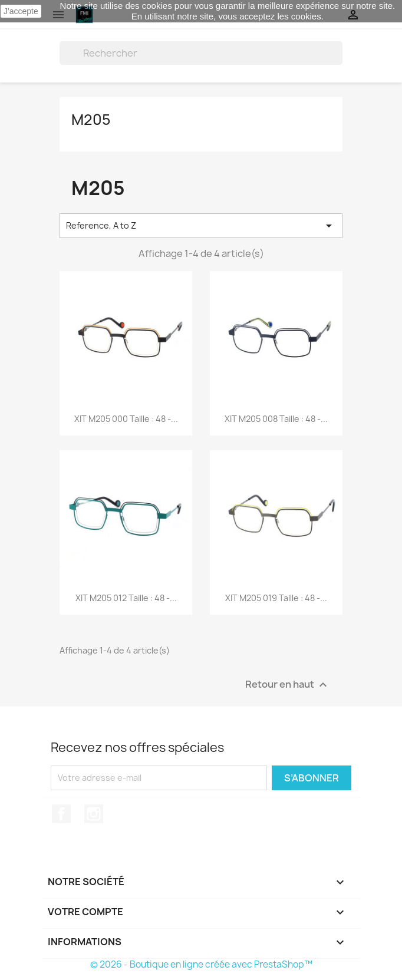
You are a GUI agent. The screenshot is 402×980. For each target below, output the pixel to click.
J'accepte (21, 11)
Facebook (61, 813)
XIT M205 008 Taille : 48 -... (276, 418)
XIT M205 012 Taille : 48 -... (126, 597)
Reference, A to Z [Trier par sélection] (201, 226)
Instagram (93, 813)
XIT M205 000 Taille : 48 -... (126, 418)
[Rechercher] (201, 53)
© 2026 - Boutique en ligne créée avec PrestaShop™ (201, 964)
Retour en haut (287, 684)
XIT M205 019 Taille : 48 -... (276, 597)
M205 (91, 120)
